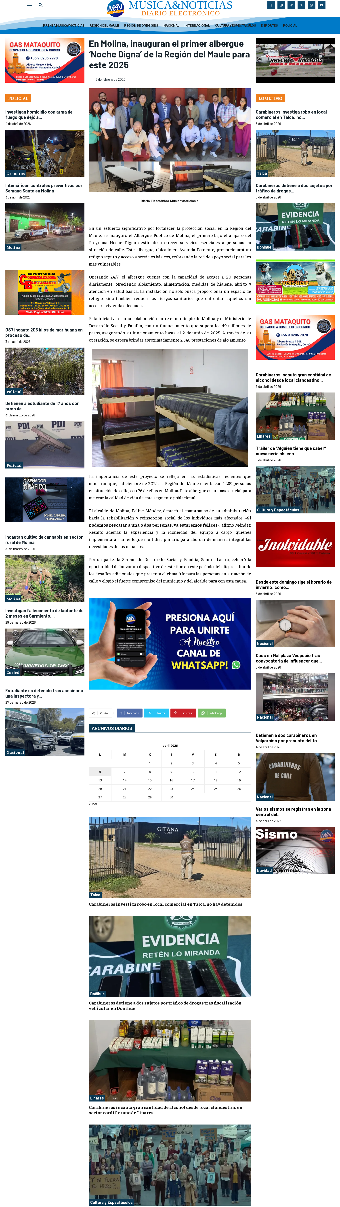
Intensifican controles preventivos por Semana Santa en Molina (43, 188)
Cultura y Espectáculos (111, 1202)
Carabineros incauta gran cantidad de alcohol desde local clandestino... (293, 377)
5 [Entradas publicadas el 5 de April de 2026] (239, 763)
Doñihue (97, 993)
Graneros (15, 173)
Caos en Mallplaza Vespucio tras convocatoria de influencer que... (289, 658)
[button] (40, 5)
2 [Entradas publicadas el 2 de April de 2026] (171, 763)
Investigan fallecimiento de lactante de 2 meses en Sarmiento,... (44, 613)
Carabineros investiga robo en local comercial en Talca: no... (291, 114)
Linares (97, 1097)
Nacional (15, 752)
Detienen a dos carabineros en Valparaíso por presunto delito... (288, 737)
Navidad (264, 870)
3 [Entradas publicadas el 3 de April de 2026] (193, 763)
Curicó (12, 672)
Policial (14, 391)
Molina (13, 247)
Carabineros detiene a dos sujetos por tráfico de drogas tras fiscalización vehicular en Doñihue (165, 1005)
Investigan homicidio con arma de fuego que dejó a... (39, 114)
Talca (95, 894)
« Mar (93, 804)
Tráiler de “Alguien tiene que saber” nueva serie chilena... (291, 450)
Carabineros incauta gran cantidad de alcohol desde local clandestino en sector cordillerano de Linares (165, 1109)
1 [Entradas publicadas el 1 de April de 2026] (150, 763)
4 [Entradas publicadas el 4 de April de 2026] (216, 763)
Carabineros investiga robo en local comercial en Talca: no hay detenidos (165, 904)
